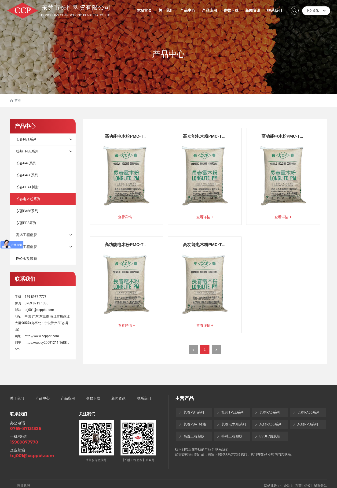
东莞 (298, 486)
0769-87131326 (25, 428)
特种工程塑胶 (229, 436)
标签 (307, 486)
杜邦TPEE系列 (230, 412)
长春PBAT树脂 (192, 424)
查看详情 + (126, 217)
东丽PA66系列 (268, 424)
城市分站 (320, 486)
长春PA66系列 (306, 412)
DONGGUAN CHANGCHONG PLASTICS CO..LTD (75, 15)
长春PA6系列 (266, 412)
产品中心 (168, 54)
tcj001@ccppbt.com (39, 310)
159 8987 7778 (36, 297)
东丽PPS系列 (305, 424)
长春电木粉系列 (231, 424)
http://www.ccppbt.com (42, 336)
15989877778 (24, 442)
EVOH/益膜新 (267, 436)
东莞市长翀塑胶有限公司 (76, 7)
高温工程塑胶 (192, 436)
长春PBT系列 (191, 412)
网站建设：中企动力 (278, 486)
